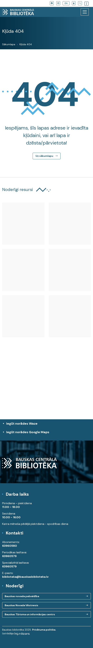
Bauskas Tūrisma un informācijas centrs (30, 614)
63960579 (9, 556)
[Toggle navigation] (85, 11)
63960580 (9, 546)
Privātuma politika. (44, 629)
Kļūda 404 (25, 44)
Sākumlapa (8, 44)
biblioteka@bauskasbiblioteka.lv (25, 577)
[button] (74, 3)
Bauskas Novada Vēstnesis (21, 605)
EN (66, 3)
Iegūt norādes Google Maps (47, 434)
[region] (46, 386)
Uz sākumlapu (47, 156)
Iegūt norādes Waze (21, 423)
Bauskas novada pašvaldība (22, 596)
